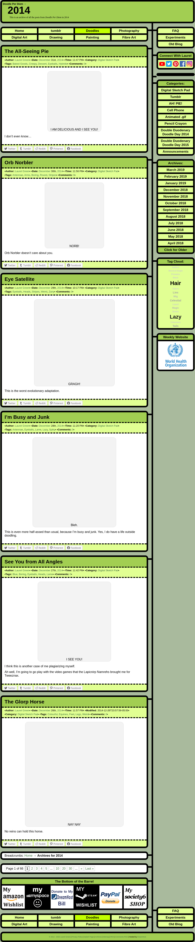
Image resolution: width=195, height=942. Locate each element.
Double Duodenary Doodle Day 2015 (175, 143)
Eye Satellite (19, 279)
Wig (175, 296)
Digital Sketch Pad (108, 59)
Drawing (56, 37)
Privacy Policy (77, 937)
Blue (15, 574)
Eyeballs (52, 63)
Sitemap (106, 937)
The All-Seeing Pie (27, 51)
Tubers (175, 289)
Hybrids (63, 63)
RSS (112, 937)
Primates (175, 274)
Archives (98, 937)
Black (175, 277)
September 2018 (175, 210)
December (44, 59)
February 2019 (175, 176)
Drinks (175, 311)
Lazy (45, 429)
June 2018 (176, 230)
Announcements (176, 151)
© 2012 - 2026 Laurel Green (59, 937)
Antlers (175, 267)
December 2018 (175, 190)
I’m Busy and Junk (27, 417)
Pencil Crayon (176, 123)
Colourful (53, 714)
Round (43, 175)
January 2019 (175, 183)
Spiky (52, 429)
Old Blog (175, 44)
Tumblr (175, 97)
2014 (60, 59)
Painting (92, 37)
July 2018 (175, 223)
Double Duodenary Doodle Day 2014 (175, 132)
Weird (44, 291)
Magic (175, 308)
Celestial (175, 300)
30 (70, 868)
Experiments (175, 37)
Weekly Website (175, 337)
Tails (176, 326)
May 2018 (175, 236)
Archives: (175, 163)
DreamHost (141, 937)
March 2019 (176, 170)
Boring (35, 175)
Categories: (175, 83)
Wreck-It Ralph (176, 271)
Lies (175, 292)
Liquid (176, 304)
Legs (78, 714)
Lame (38, 429)
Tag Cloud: (175, 261)
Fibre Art (129, 37)
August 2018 (175, 216)
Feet (71, 714)
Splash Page (89, 937)
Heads (26, 291)
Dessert (42, 63)
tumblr (56, 31)
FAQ (175, 31)
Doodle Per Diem (13, 3)
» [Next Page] (81, 868)
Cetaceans (175, 322)
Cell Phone (175, 110)
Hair (175, 283)
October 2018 (175, 203)
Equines (63, 714)
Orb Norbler (19, 162)
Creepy (33, 63)
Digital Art (19, 37)
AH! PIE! (175, 103)
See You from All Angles (34, 562)
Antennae (17, 175)
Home (19, 31)
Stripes (52, 175)
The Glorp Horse (24, 702)
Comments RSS (121, 937)
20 (64, 868)
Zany (51, 291)
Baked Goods (20, 63)
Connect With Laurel (176, 56)
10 (57, 868)
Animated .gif (175, 117)
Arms (27, 175)
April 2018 (176, 243)
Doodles (92, 31)
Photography (129, 31)
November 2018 (175, 196)
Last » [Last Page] (89, 868)
